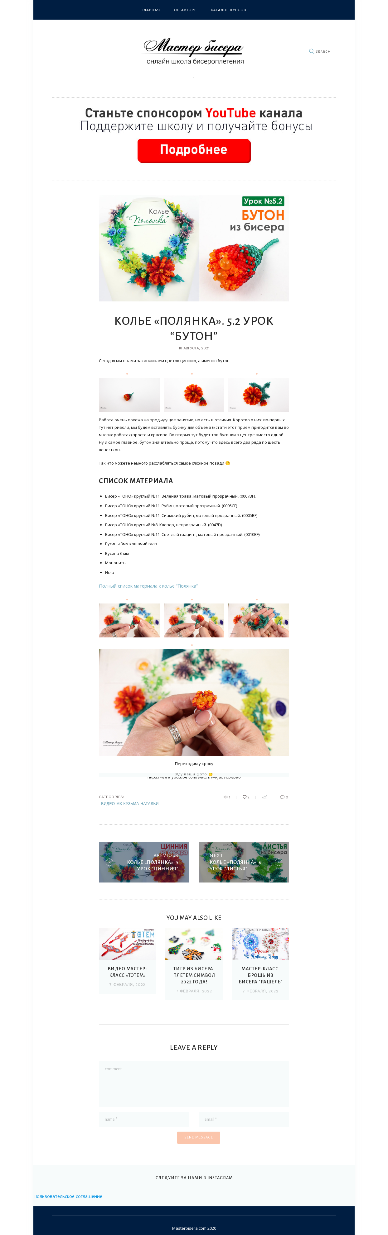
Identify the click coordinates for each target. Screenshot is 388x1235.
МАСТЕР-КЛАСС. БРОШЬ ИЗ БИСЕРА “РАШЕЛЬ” (260, 978)
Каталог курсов (228, 10)
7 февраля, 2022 (127, 987)
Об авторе (185, 10)
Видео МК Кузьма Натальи (130, 803)
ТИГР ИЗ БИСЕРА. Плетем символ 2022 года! (194, 978)
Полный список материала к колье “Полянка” (144, 586)
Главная (151, 10)
